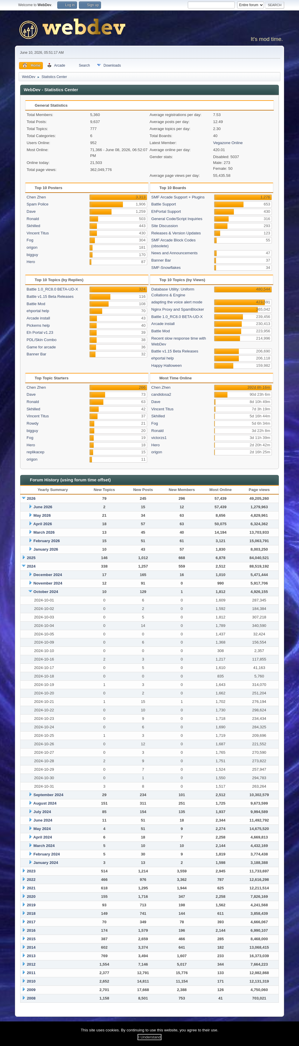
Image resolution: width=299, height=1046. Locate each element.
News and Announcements (174, 253)
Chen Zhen (36, 197)
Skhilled (33, 226)
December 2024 (48, 575)
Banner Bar (161, 260)
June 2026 (43, 507)
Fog (30, 240)
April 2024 (42, 837)
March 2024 (44, 845)
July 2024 (42, 812)
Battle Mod (36, 304)
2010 (31, 981)
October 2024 (46, 591)
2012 (31, 964)
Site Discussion (164, 226)
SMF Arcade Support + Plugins (178, 197)
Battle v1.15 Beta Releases (50, 296)
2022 (31, 879)
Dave (31, 211)
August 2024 (44, 803)
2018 (31, 913)
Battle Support (163, 204)
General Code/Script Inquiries (176, 219)
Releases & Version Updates (176, 233)
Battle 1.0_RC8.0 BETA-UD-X (52, 289)
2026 (31, 498)
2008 (31, 998)
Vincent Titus (38, 233)
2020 (31, 896)
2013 (31, 956)
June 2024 (43, 820)
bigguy (32, 255)
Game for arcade (41, 347)
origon (32, 247)
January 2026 (46, 549)
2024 (31, 566)
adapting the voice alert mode (176, 302)
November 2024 (48, 583)
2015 (31, 939)
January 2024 (46, 862)
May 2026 (42, 515)
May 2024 (42, 829)
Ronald (33, 219)
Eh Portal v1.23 (40, 332)
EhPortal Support (166, 211)
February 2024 (47, 854)
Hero (31, 262)
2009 (31, 990)
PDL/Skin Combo (41, 340)
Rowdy (33, 423)
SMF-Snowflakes (166, 267)
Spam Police (37, 204)
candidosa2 (161, 394)
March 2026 (44, 532)
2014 (31, 947)
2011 (31, 973)
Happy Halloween (166, 365)
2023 (31, 871)
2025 (31, 558)
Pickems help (38, 325)
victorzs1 (159, 437)
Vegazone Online (228, 143)
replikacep (35, 452)
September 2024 (48, 795)
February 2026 (47, 541)
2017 (31, 922)
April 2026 (42, 524)
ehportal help (38, 311)
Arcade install (38, 318)
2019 (31, 905)
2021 (31, 888)
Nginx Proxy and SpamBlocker (177, 309)
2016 (31, 930)
